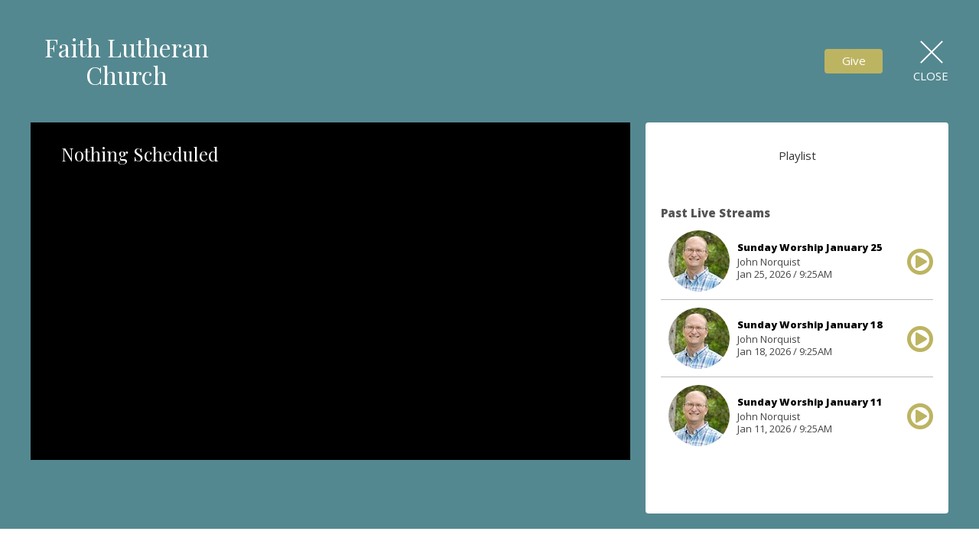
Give (854, 60)
